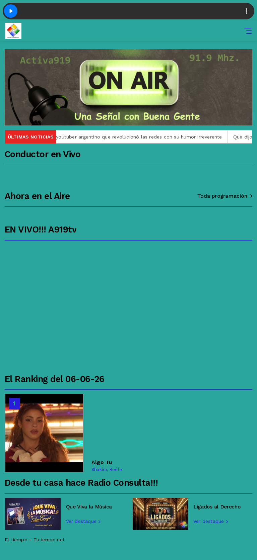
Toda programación (224, 196)
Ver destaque (83, 521)
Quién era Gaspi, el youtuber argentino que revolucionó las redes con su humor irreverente (116, 136)
